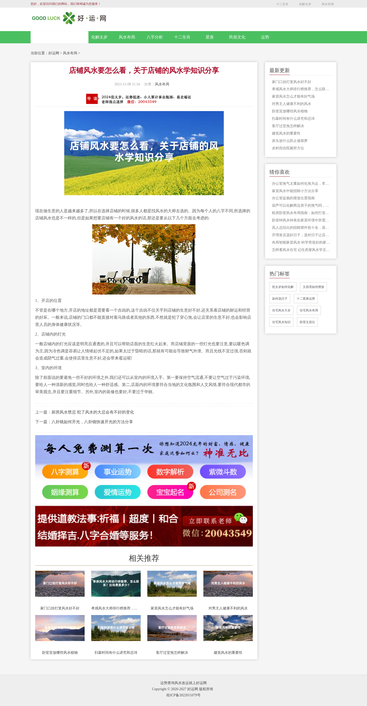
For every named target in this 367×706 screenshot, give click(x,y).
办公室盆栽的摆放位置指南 (293, 198)
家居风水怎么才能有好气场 (172, 608)
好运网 (53, 53)
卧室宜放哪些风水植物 (60, 653)
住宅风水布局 (309, 310)
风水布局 (328, 4)
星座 (210, 37)
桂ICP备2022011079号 (183, 695)
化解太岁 (305, 4)
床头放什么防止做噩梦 (290, 141)
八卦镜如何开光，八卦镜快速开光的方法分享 (92, 422)
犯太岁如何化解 (283, 287)
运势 (265, 37)
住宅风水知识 (281, 322)
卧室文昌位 (307, 322)
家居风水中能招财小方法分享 (295, 191)
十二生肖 (282, 4)
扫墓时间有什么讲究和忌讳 (116, 653)
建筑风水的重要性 (228, 653)
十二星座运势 (306, 298)
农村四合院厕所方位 (288, 148)
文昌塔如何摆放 (313, 287)
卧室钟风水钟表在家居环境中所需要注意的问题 (302, 220)
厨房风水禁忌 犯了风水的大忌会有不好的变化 (92, 412)
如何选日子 (279, 298)
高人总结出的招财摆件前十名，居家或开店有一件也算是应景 (302, 228)
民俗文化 (237, 37)
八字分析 (155, 37)
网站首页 (60, 37)
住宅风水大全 (281, 310)
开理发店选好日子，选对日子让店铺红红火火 (302, 235)
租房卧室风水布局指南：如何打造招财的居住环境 (302, 213)
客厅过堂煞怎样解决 (172, 653)
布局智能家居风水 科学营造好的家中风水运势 (302, 242)
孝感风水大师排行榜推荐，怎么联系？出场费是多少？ (116, 608)
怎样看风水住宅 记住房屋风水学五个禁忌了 (302, 250)
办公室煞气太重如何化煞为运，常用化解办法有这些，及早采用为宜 (302, 183)
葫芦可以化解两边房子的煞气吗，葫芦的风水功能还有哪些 (302, 205)
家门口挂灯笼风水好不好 (60, 608)
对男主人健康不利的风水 (228, 608)
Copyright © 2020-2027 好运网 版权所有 (182, 689)
